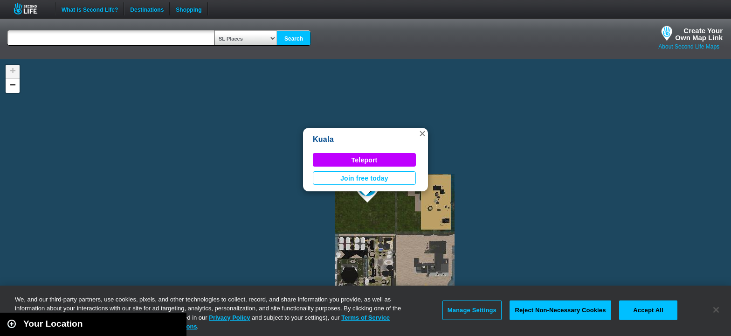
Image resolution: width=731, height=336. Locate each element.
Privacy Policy (229, 317)
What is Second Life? (90, 9)
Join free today (364, 178)
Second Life (30, 8)
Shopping (188, 9)
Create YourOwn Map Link (699, 34)
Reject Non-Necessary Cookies (560, 310)
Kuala (323, 139)
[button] (422, 133)
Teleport (365, 160)
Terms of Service (365, 317)
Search (293, 38)
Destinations (147, 9)
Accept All (648, 310)
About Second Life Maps (688, 46)
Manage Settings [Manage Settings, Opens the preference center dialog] (472, 310)
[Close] (716, 310)
